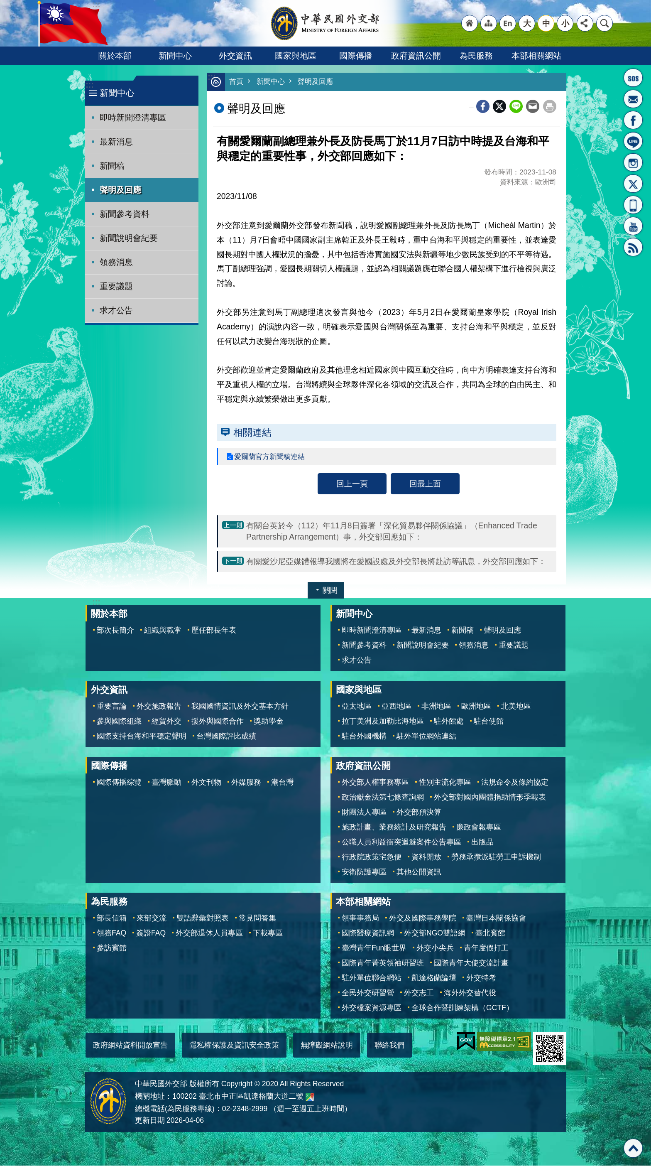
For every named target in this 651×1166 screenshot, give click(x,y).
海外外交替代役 (470, 993)
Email (532, 106)
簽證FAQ (151, 933)
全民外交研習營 (368, 993)
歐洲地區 (476, 706)
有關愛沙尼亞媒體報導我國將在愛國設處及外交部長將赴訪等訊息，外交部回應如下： (396, 561)
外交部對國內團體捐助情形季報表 (490, 797)
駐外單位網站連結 (426, 736)
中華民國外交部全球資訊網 (325, 23)
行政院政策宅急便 (371, 857)
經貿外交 (166, 721)
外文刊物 (206, 782)
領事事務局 (360, 918)
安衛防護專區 (364, 872)
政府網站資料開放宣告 (130, 1045)
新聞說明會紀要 (129, 238)
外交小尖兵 (435, 948)
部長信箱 (633, 99)
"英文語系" (507, 23)
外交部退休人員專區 (209, 933)
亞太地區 (357, 706)
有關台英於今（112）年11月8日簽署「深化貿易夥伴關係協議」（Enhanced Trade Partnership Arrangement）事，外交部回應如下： (391, 531)
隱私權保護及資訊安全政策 (234, 1045)
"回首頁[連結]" (469, 23)
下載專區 (268, 933)
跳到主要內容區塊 (4, 4)
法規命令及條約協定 (514, 782)
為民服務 (476, 55)
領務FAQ (111, 933)
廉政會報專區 (478, 827)
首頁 (236, 82)
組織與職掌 (162, 630)
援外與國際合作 (217, 721)
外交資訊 (235, 55)
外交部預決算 (418, 812)
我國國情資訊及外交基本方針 (240, 706)
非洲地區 (436, 706)
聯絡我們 (389, 1045)
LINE (633, 141)
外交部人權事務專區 (375, 782)
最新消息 (116, 141)
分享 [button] (585, 23)
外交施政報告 (159, 706)
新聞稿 (112, 165)
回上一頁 (352, 483)
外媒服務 (246, 782)
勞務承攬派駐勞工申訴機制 (496, 857)
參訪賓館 (112, 948)
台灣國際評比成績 (226, 736)
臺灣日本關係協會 (496, 918)
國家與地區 (295, 55)
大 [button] (527, 23)
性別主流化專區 (445, 782)
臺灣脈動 (166, 782)
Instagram (633, 162)
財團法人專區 (364, 812)
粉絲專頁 (633, 120)
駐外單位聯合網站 (371, 978)
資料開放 (426, 857)
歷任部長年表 (213, 630)
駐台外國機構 (364, 736)
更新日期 (150, 1121)
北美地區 (516, 706)
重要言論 (112, 706)
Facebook (482, 106)
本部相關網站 (536, 55)
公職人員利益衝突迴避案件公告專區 (401, 842)
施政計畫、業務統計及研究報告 (394, 827)
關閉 (330, 591)
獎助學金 (269, 721)
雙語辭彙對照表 (202, 918)
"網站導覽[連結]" (488, 23)
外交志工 (419, 993)
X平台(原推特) (633, 183)
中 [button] (546, 23)
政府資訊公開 (416, 55)
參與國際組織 (119, 721)
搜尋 (604, 23)
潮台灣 (282, 782)
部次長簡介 (115, 630)
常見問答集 (257, 918)
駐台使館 (489, 721)
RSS (633, 247)
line (516, 106)
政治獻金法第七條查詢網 (383, 797)
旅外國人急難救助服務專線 (633, 78)
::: (89, 85)
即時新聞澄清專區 (133, 117)
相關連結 (252, 432)
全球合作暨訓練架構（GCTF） (462, 1008)
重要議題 (116, 286)
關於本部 (115, 55)
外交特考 (481, 978)
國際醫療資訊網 (368, 933)
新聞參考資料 (124, 213)
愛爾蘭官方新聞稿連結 (271, 457)
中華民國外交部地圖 (310, 1097)
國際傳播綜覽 (119, 782)
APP (633, 205)
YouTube (633, 226)
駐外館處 (449, 721)
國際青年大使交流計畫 (471, 963)
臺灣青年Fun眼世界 (374, 948)
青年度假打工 (486, 948)
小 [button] (565, 23)
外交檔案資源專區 (371, 1008)
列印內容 (549, 106)
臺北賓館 (490, 933)
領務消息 (116, 262)
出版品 (482, 842)
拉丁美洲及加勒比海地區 (383, 721)
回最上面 (425, 483)
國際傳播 (355, 55)
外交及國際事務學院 (422, 918)
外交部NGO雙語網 (434, 933)
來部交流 (151, 918)
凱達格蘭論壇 (433, 978)
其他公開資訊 (418, 872)
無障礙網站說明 (327, 1045)
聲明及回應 (120, 189)
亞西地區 (396, 706)
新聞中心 (175, 55)
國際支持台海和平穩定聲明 (141, 736)
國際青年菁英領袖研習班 (383, 963)
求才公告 (116, 310)
